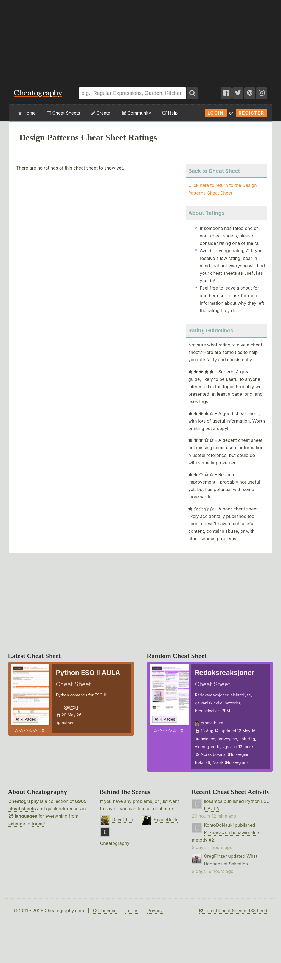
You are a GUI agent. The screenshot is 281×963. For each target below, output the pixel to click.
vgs (226, 746)
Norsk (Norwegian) (230, 762)
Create (100, 113)
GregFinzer (215, 856)
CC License (105, 910)
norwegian (227, 738)
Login (215, 113)
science (208, 738)
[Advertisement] (140, 40)
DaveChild (122, 819)
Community (136, 113)
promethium (212, 722)
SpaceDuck (166, 819)
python (68, 722)
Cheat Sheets (63, 113)
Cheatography (23, 801)
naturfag (247, 738)
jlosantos (70, 707)
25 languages (22, 816)
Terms (131, 910)
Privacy (155, 910)
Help (170, 113)
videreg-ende (207, 746)
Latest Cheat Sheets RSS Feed (233, 910)
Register (251, 113)
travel (38, 823)
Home (27, 113)
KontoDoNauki (219, 825)
